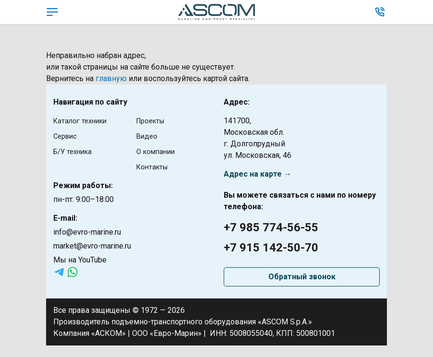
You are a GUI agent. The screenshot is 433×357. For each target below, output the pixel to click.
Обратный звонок (302, 276)
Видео (147, 136)
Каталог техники (82, 120)
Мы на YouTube (80, 259)
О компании (157, 151)
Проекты (152, 120)
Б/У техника (74, 151)
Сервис (66, 136)
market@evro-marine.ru (92, 245)
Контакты (153, 166)
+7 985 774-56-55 (271, 227)
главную (111, 78)
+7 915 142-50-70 (271, 247)
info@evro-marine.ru (87, 232)
